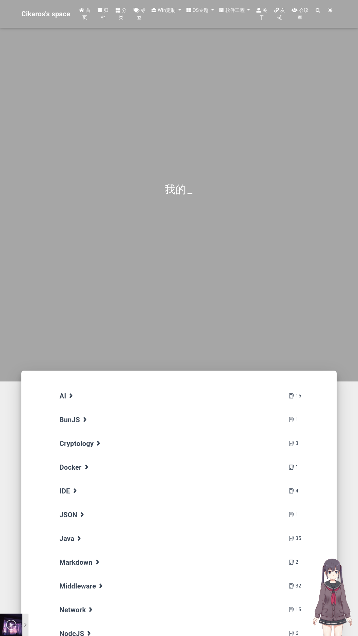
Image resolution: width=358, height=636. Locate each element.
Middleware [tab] (82, 586)
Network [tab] (77, 610)
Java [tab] (71, 539)
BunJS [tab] (74, 420)
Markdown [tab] (80, 562)
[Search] (318, 10)
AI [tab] (67, 396)
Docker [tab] (75, 467)
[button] (166, 10)
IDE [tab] (69, 491)
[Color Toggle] (330, 10)
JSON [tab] (73, 515)
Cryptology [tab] (81, 443)
